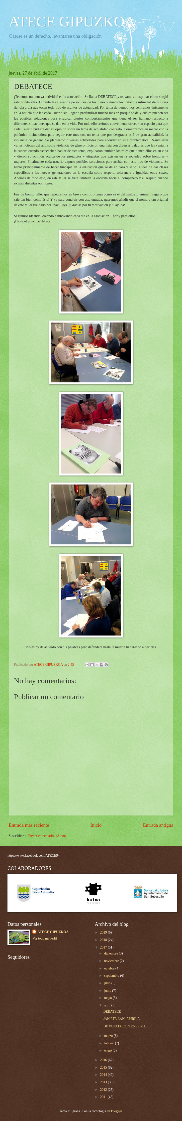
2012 (104, 1090)
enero (108, 1050)
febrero (109, 1043)
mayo (108, 998)
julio (107, 983)
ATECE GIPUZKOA (72, 21)
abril (107, 1005)
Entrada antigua (158, 825)
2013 (104, 1082)
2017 (104, 947)
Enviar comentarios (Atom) (47, 836)
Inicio (96, 825)
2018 (104, 940)
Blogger (116, 1111)
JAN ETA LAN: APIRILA (121, 1019)
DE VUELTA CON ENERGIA (124, 1026)
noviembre (112, 961)
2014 (104, 1075)
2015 (104, 1067)
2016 (104, 1060)
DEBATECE (112, 1011)
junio (108, 990)
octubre (109, 968)
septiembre (112, 975)
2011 (104, 1097)
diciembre (111, 953)
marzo (109, 1036)
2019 (104, 932)
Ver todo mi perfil (44, 938)
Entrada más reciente (29, 825)
